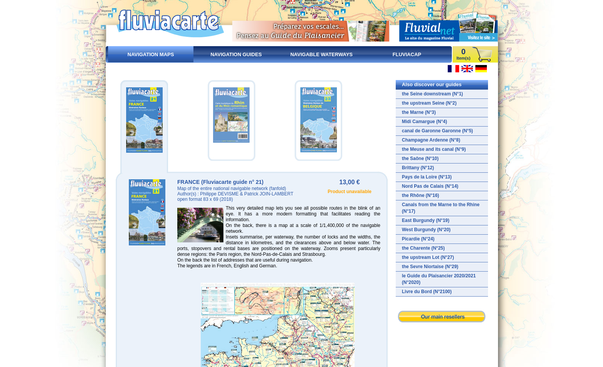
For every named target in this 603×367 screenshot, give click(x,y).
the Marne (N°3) (419, 112)
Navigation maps (151, 54)
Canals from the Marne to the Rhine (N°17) (441, 208)
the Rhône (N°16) (420, 195)
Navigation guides (236, 54)
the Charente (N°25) (423, 248)
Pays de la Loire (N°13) (427, 177)
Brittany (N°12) (418, 167)
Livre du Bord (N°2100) (427, 291)
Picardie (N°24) (418, 239)
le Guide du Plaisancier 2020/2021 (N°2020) (439, 279)
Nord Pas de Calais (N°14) (430, 186)
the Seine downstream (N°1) (432, 94)
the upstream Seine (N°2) (429, 103)
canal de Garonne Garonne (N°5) (437, 130)
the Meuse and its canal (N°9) (434, 149)
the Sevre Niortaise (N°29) (430, 266)
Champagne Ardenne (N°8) (431, 140)
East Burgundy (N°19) (425, 220)
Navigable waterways (321, 54)
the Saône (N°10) (420, 158)
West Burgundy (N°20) (426, 229)
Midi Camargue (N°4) (424, 121)
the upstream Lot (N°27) (428, 257)
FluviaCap (407, 54)
